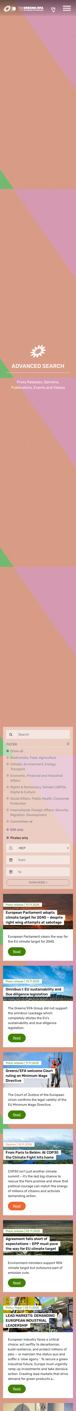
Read (19, 951)
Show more (37, 882)
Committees (21, 821)
